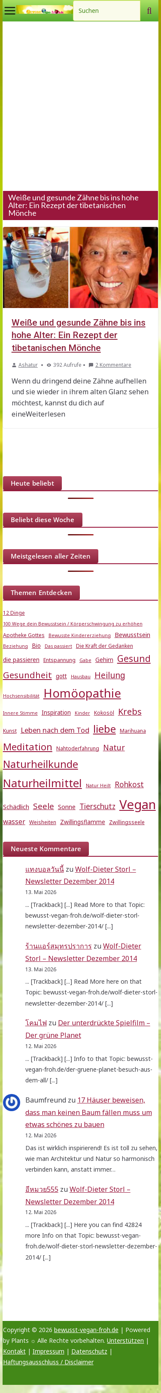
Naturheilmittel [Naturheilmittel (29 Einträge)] (42, 783)
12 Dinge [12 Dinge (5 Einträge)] (14, 612)
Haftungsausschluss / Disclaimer (48, 1362)
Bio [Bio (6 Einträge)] (36, 646)
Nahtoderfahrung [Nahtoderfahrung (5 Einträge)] (77, 748)
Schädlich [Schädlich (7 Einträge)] (16, 806)
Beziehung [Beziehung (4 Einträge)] (15, 646)
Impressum (48, 1351)
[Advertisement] (80, 106)
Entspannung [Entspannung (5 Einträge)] (59, 660)
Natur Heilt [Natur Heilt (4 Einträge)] (98, 786)
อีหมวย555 (41, 1189)
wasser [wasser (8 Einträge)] (14, 821)
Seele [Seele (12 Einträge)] (43, 806)
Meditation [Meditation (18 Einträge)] (27, 746)
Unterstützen (125, 1340)
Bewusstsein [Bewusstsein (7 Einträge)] (132, 634)
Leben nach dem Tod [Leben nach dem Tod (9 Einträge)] (55, 730)
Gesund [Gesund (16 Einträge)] (134, 659)
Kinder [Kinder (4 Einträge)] (82, 713)
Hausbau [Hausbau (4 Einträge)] (81, 677)
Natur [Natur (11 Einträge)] (114, 747)
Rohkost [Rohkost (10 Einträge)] (129, 784)
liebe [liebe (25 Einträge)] (104, 729)
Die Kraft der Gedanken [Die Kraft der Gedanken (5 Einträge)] (104, 646)
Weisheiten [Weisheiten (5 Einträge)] (42, 822)
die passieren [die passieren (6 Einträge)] (21, 660)
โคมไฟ (36, 1022)
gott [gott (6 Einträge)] (61, 676)
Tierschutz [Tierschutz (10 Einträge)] (97, 806)
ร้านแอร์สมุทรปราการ (58, 946)
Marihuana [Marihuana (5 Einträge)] (133, 730)
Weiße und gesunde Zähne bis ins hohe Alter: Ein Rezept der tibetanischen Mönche (79, 335)
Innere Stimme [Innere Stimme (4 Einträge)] (20, 713)
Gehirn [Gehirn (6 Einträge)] (104, 660)
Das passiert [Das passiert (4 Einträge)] (58, 646)
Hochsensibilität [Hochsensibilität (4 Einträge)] (21, 696)
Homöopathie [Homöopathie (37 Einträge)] (82, 693)
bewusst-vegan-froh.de (86, 1330)
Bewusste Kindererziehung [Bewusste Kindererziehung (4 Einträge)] (80, 635)
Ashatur (28, 365)
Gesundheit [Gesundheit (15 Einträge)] (27, 675)
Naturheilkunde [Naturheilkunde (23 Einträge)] (40, 764)
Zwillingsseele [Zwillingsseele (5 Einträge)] (127, 822)
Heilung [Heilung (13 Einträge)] (109, 675)
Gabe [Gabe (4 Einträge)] (85, 660)
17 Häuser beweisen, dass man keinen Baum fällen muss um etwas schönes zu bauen (88, 1112)
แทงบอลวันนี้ (44, 869)
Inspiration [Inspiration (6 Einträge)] (56, 712)
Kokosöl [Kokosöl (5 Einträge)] (104, 712)
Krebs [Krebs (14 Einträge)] (130, 711)
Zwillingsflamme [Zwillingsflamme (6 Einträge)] (82, 822)
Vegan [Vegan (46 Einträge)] (137, 804)
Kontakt (14, 1351)
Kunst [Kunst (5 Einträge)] (10, 730)
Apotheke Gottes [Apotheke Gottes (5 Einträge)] (24, 635)
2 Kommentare (109, 365)
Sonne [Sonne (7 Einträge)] (67, 806)
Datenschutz (89, 1351)
